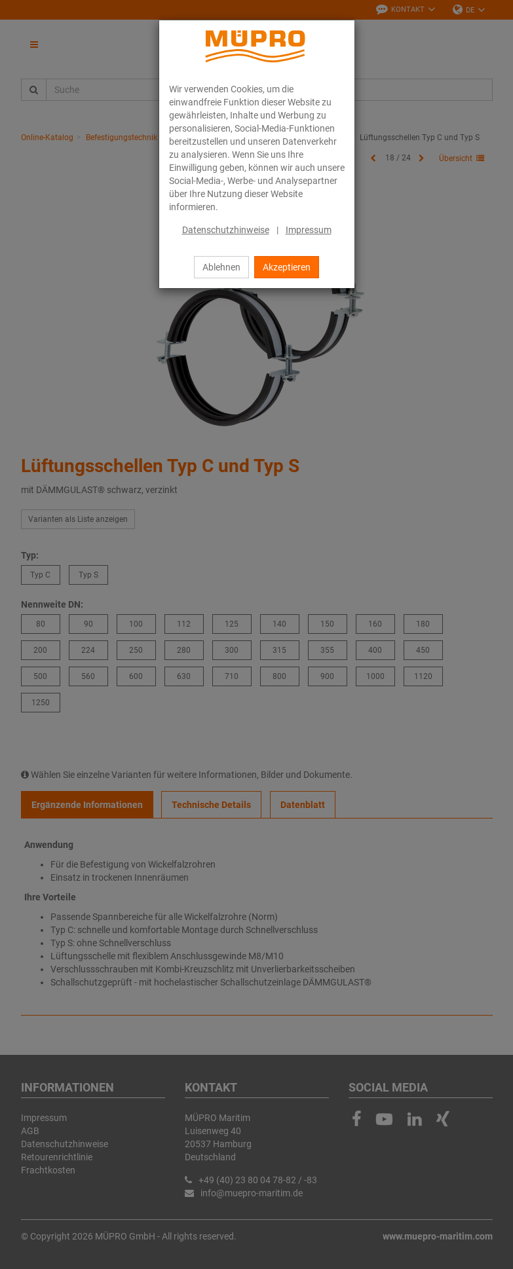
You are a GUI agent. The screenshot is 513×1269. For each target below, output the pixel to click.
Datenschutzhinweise (225, 230)
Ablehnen (221, 267)
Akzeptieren (287, 267)
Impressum (309, 230)
